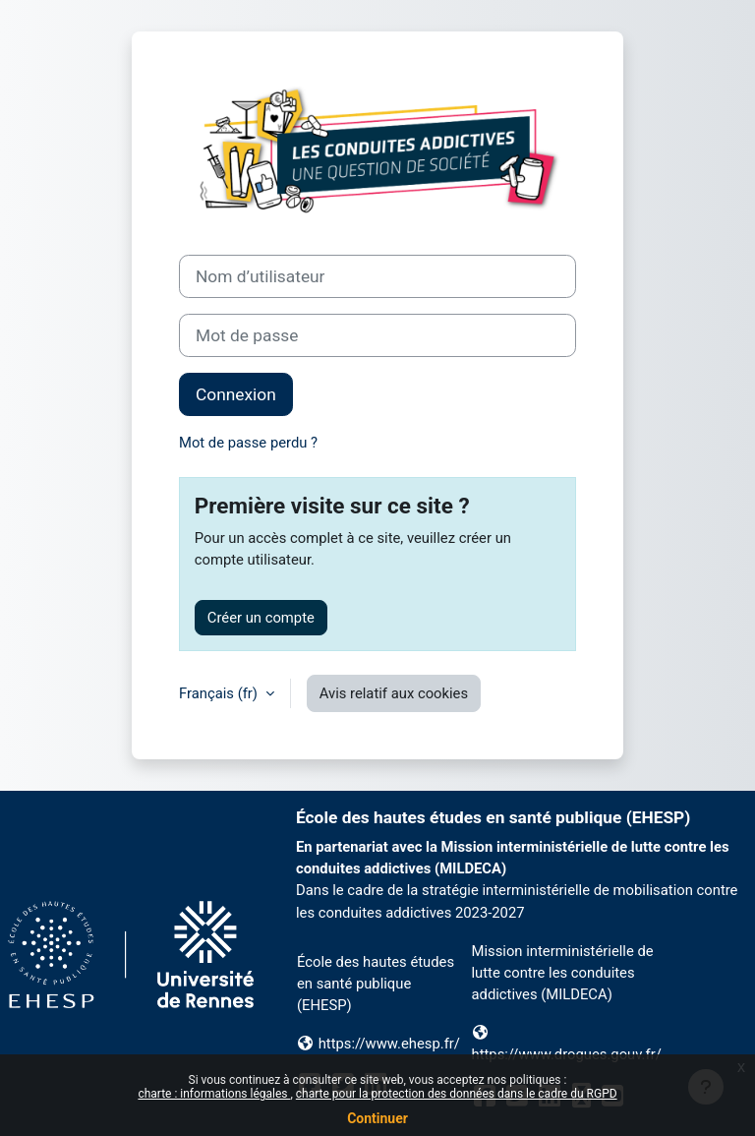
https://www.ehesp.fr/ (389, 1043)
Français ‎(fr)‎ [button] (220, 693)
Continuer (377, 1118)
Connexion (236, 394)
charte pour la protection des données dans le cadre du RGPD (456, 1094)
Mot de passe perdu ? (248, 442)
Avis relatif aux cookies (393, 693)
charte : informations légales (214, 1094)
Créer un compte (261, 618)
